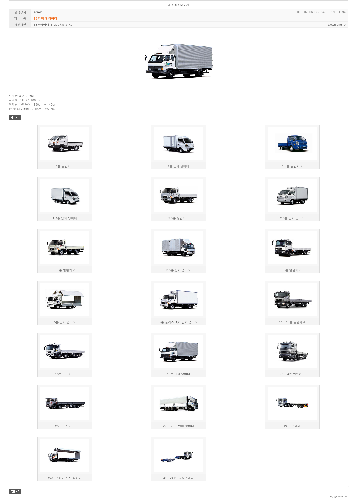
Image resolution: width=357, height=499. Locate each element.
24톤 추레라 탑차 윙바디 (64, 478)
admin (38, 12)
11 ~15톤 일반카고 (292, 322)
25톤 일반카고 (64, 426)
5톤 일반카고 (292, 270)
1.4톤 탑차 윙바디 (65, 218)
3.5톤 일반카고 (65, 270)
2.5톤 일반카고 (178, 218)
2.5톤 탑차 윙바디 (292, 218)
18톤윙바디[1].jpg (46, 24)
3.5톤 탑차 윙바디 (178, 270)
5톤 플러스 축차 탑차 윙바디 (178, 322)
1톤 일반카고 (65, 166)
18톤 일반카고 (64, 374)
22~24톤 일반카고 (292, 374)
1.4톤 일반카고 (292, 166)
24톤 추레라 (292, 426)
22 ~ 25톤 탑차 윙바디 (178, 426)
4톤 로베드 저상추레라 (178, 478)
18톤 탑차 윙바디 (178, 374)
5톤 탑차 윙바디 (65, 322)
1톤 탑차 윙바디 (178, 166)
